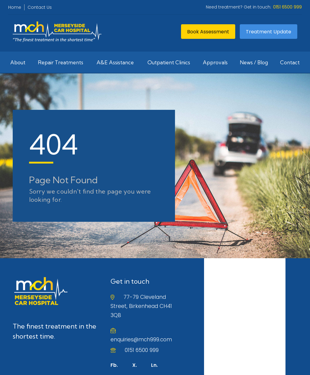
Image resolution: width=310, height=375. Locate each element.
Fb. (114, 365)
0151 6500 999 (142, 350)
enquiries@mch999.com (141, 339)
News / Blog (254, 62)
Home (14, 7)
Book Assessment (208, 31)
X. (134, 365)
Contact (290, 62)
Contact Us (40, 7)
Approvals (215, 62)
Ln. (154, 365)
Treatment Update (268, 31)
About (17, 62)
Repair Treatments (60, 62)
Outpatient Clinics (168, 62)
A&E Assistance (115, 62)
